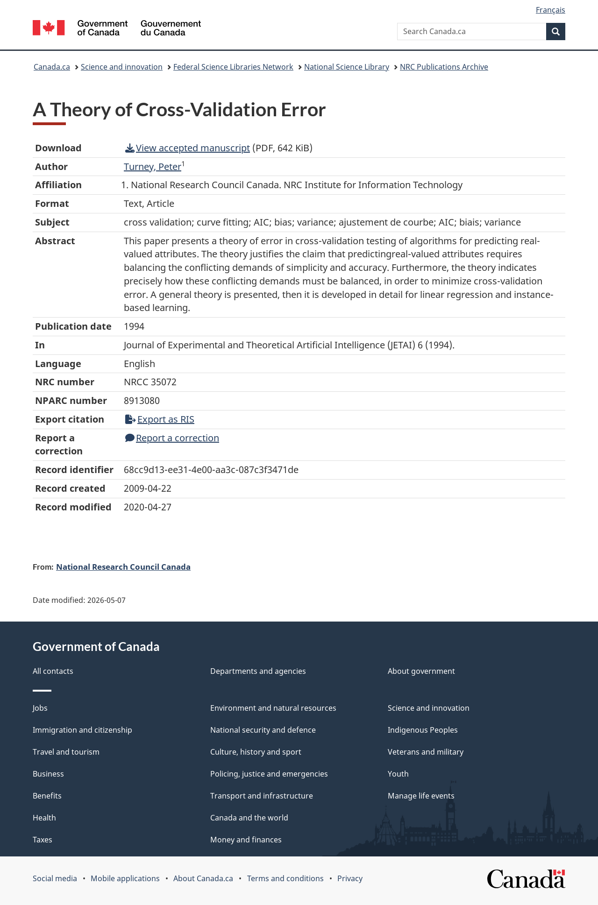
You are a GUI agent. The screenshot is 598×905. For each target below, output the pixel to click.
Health (44, 818)
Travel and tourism (66, 752)
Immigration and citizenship (82, 730)
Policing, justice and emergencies (269, 774)
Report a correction (172, 437)
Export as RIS (159, 419)
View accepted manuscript (187, 147)
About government (421, 671)
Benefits (47, 796)
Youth (398, 774)
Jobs (40, 708)
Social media (55, 878)
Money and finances (246, 839)
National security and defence (263, 730)
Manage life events (421, 796)
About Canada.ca (203, 878)
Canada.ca (52, 67)
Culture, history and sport (255, 752)
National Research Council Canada (123, 566)
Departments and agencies (258, 671)
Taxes (42, 839)
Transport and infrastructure (261, 796)
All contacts (53, 671)
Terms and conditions (285, 878)
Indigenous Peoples (423, 730)
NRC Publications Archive (444, 67)
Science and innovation (122, 67)
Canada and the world (249, 818)
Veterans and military (425, 752)
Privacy (350, 878)
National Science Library (346, 67)
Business (48, 774)
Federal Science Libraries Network (233, 67)
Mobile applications (125, 878)
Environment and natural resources (273, 708)
